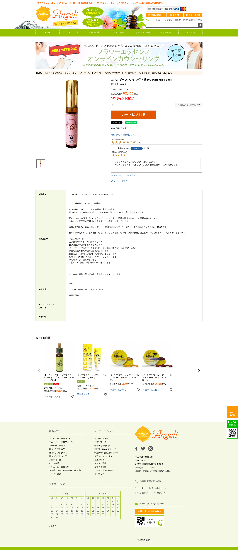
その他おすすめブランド (115, 73)
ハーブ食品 (54, 463)
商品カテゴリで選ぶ (71, 32)
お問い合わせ (190, 32)
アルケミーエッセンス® (59, 438)
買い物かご (99, 474)
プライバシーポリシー (104, 456)
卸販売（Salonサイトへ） (105, 449)
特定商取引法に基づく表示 (106, 453)
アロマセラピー (56, 460)
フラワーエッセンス (58, 445)
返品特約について (119, 128)
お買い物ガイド (101, 442)
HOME (48, 32)
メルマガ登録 (100, 463)
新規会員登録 (167, 32)
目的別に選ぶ (95, 32)
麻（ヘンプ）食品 (57, 449)
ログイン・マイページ (104, 470)
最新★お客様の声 (102, 445)
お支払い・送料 (143, 32)
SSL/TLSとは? (144, 540)
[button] (39, 371)
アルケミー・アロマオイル (61, 442)
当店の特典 (119, 32)
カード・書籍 (55, 474)
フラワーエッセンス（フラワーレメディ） (83, 73)
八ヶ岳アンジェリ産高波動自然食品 (65, 470)
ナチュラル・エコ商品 (59, 467)
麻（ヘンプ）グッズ (58, 453)
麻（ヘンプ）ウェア (58, 456)
